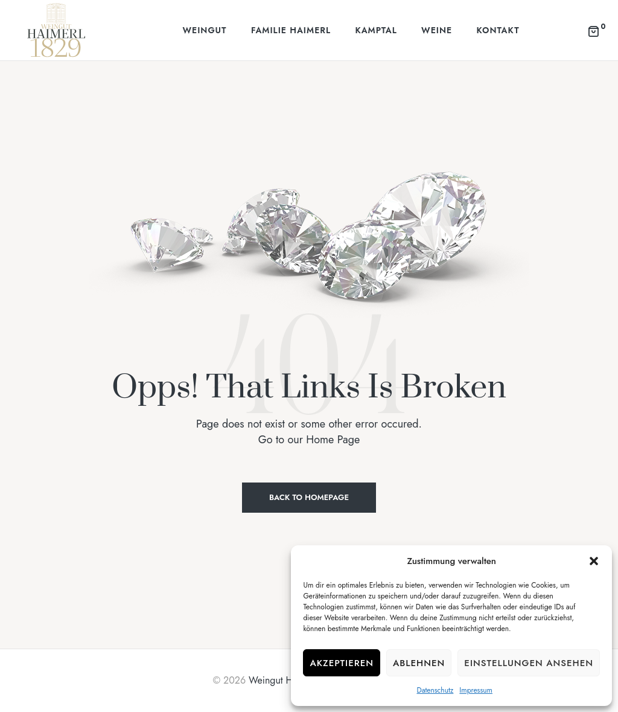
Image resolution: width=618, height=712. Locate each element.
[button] (594, 561)
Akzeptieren (342, 663)
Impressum (475, 690)
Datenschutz (434, 690)
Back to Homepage (309, 497)
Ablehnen (419, 663)
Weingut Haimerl (283, 680)
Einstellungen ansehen (528, 663)
